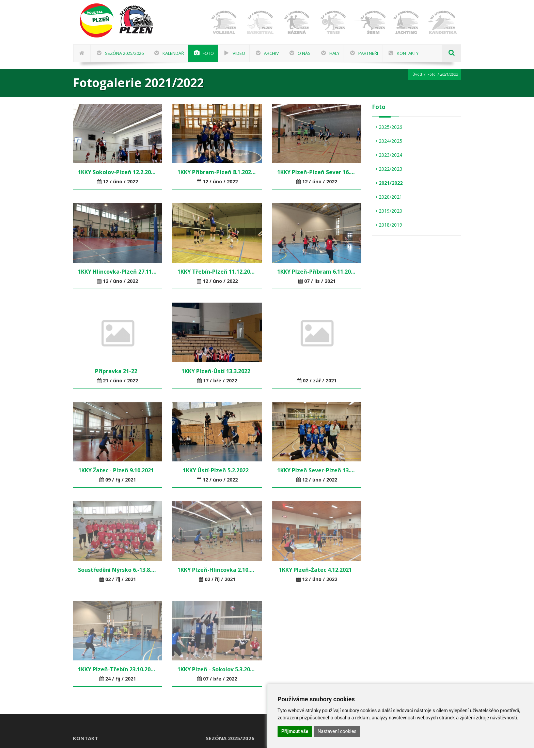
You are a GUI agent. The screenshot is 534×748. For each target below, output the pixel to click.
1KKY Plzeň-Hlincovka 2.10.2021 (216, 570)
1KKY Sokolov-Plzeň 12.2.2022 (117, 172)
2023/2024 (389, 155)
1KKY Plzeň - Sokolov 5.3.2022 (216, 669)
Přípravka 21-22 (117, 371)
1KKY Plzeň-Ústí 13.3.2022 (217, 371)
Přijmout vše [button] (294, 731)
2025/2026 (389, 127)
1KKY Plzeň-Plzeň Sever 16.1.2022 (316, 172)
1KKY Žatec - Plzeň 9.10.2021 (117, 470)
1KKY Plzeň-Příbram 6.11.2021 (316, 271)
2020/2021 (389, 197)
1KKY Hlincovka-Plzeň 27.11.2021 (117, 271)
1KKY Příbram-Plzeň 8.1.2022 (216, 172)
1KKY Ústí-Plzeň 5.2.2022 (217, 470)
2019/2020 (389, 211)
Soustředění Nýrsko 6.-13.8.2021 (117, 570)
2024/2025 (389, 141)
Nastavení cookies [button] (336, 731)
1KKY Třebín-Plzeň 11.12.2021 (216, 271)
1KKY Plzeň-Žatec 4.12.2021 (317, 570)
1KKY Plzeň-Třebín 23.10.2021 (117, 669)
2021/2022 (389, 183)
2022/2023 (389, 169)
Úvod (417, 74)
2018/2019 (389, 225)
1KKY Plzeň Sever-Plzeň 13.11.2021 (316, 470)
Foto (431, 74)
